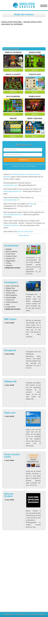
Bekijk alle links (24, 235)
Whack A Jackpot (13, 74)
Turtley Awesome (12, 302)
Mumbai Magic (35, 96)
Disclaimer (42, 614)
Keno (8, 304)
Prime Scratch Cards (12, 455)
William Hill (10, 381)
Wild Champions (13, 96)
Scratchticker (11, 245)
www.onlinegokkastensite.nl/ (13, 214)
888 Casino (10, 319)
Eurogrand (10, 350)
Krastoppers (11, 282)
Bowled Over (35, 52)
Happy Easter (10, 261)
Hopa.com (9, 412)
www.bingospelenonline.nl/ (12, 191)
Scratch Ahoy (35, 74)
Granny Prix (10, 300)
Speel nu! (13, 70)
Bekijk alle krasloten (24, 14)
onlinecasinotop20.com (11, 225)
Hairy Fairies (11, 307)
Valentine (9, 265)
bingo (31, 204)
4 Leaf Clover (10, 254)
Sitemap (34, 614)
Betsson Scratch (8, 495)
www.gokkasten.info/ (10, 185)
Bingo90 (13, 118)
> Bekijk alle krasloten (12, 268)
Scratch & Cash (11, 256)
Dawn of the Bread (13, 52)
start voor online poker (25, 232)
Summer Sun (10, 258)
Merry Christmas (34, 118)
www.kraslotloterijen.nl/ (11, 200)
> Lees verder (9, 323)
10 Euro (8, 263)
